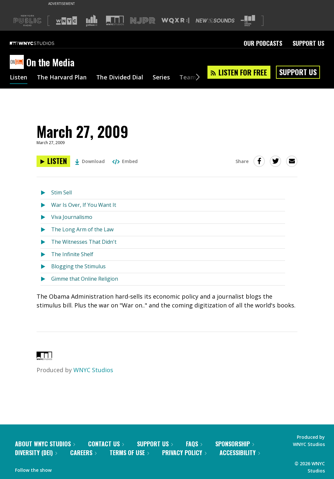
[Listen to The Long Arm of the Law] (45, 230)
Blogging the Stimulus (78, 266)
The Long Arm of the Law (82, 229)
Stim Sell (61, 192)
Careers (83, 452)
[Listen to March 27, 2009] (53, 161)
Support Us (308, 43)
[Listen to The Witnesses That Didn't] (45, 242)
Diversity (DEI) (36, 452)
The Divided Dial (119, 78)
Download (90, 161)
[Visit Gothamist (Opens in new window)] (92, 20)
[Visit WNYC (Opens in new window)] (66, 20)
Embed (125, 161)
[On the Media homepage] (18, 62)
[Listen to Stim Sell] (45, 193)
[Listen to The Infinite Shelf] (45, 255)
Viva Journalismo (71, 217)
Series (161, 78)
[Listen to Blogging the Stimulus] (45, 267)
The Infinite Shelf (72, 254)
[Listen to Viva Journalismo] (45, 217)
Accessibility (240, 452)
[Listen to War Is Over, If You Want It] (45, 205)
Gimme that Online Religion (84, 278)
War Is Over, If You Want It (83, 204)
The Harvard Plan (62, 78)
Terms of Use (129, 452)
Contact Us (106, 443)
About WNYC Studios (45, 443)
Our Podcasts (263, 43)
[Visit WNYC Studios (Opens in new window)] (115, 20)
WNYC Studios (93, 370)
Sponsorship (234, 443)
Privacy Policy (184, 452)
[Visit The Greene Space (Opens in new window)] (248, 20)
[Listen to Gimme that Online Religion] (45, 279)
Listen (18, 78)
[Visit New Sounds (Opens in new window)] (215, 20)
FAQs (194, 443)
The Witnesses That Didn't (83, 241)
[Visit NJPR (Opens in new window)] (142, 20)
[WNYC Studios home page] (40, 43)
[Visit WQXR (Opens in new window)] (175, 21)
